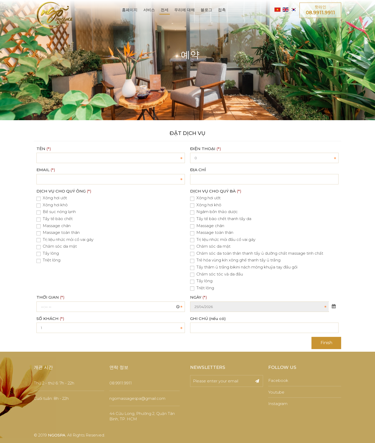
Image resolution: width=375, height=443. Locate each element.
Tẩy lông (47, 253)
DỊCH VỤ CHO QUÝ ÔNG (63, 191)
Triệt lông (48, 260)
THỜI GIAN (50, 297)
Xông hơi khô (52, 205)
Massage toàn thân (58, 232)
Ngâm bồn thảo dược (214, 212)
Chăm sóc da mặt (56, 246)
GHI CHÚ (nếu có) (208, 318)
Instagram (278, 403)
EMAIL (45, 169)
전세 (164, 9)
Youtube (276, 392)
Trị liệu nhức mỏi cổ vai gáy (64, 239)
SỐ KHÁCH (50, 318)
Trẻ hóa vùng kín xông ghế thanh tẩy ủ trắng (235, 260)
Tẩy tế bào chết (54, 219)
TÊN (43, 148)
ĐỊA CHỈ (198, 169)
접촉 (222, 9)
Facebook (278, 380)
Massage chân (53, 226)
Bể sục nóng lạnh (56, 212)
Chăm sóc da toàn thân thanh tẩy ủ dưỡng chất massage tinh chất (256, 253)
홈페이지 (130, 9)
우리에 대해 (184, 9)
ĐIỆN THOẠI (205, 148)
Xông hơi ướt (51, 198)
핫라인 (320, 10)
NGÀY (198, 297)
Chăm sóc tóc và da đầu (216, 274)
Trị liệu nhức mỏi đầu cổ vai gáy (222, 239)
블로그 (206, 9)
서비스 (149, 9)
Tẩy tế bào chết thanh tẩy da (220, 219)
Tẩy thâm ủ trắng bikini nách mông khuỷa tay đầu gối (243, 267)
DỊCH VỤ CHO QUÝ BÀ (215, 191)
